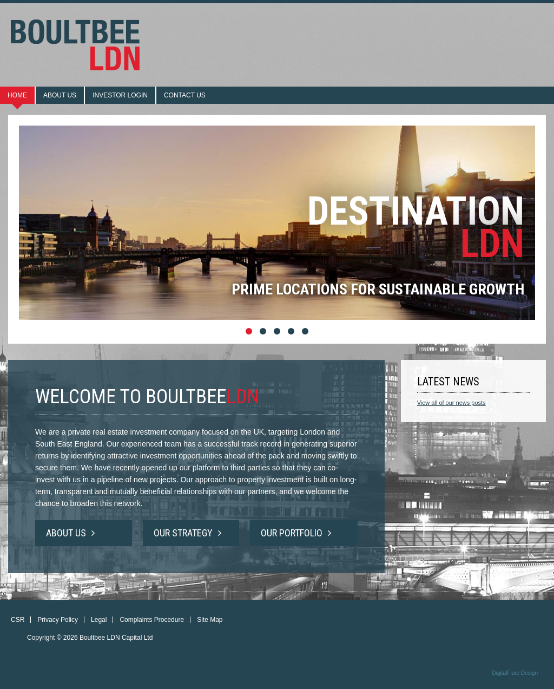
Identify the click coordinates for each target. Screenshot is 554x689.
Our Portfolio (296, 533)
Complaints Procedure (152, 620)
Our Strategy (187, 533)
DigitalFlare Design (515, 673)
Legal (99, 620)
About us (59, 95)
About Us (70, 533)
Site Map (209, 620)
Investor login (120, 95)
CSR (17, 620)
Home (17, 95)
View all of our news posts (451, 402)
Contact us (185, 95)
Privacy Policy (57, 620)
